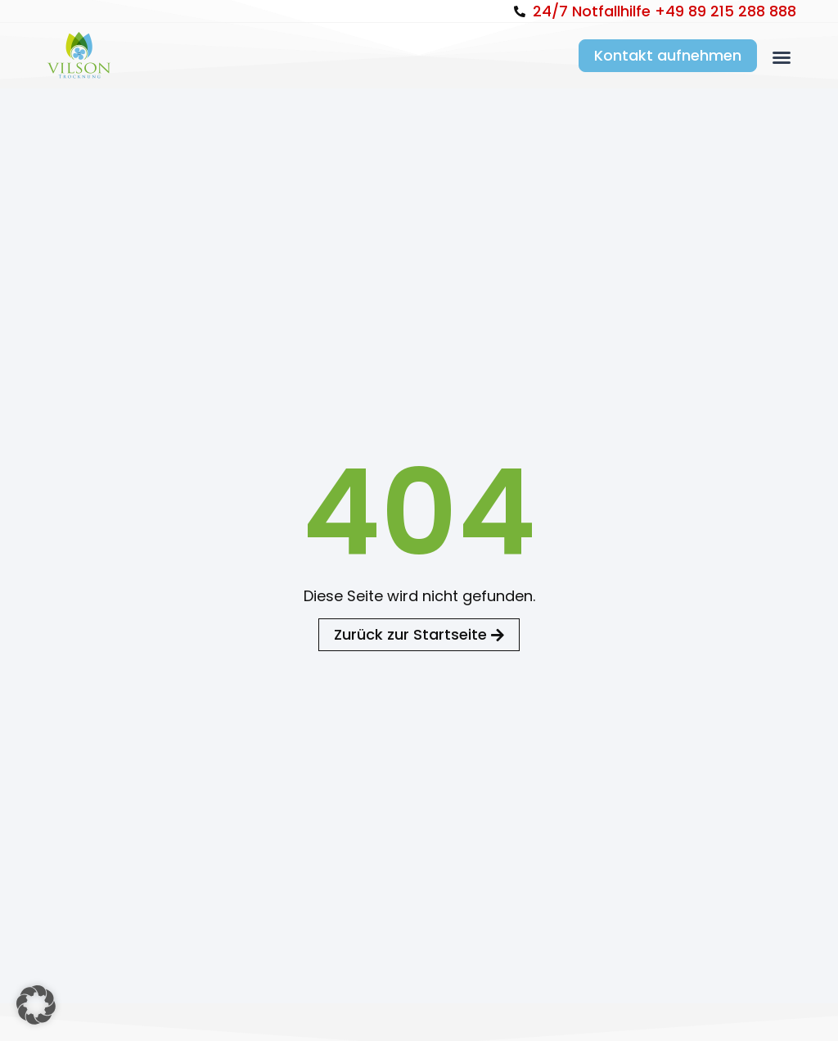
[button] (781, 57)
